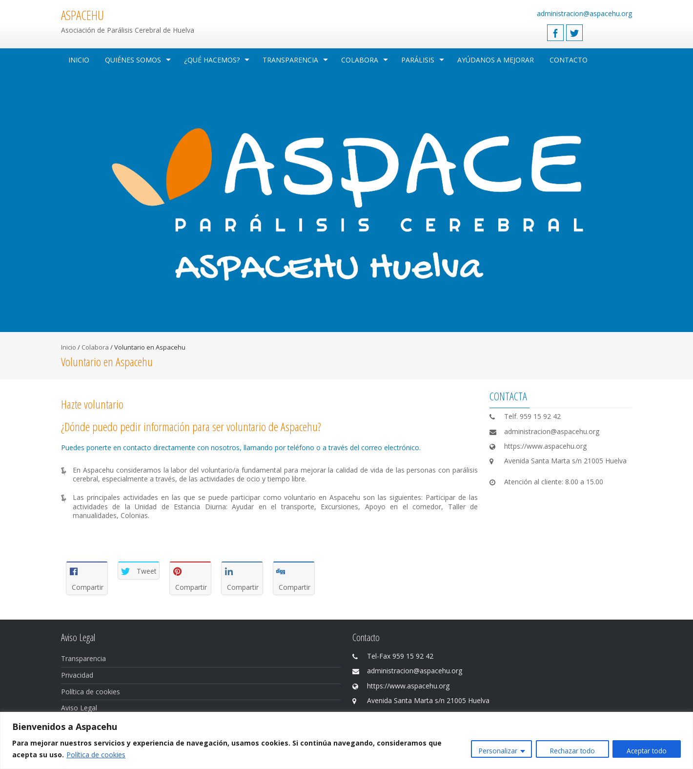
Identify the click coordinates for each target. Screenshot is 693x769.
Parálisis (417, 59)
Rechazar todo (570, 750)
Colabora (359, 59)
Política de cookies (95, 754)
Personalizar (494, 750)
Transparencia (290, 59)
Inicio (78, 59)
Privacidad (77, 675)
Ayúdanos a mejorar (495, 59)
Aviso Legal (79, 707)
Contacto (569, 59)
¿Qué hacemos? (212, 59)
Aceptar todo (646, 750)
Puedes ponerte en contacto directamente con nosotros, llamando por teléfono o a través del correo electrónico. (242, 447)
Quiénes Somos (133, 59)
